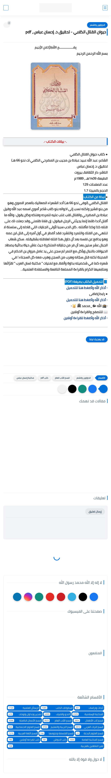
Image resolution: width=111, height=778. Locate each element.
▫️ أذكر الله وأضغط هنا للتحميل (87, 288)
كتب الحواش (54, 739)
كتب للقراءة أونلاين (24, 739)
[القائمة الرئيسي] (105, 7)
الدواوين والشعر (97, 25)
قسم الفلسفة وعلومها (56, 733)
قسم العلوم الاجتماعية (24, 727)
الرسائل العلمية (23, 707)
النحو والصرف (57, 714)
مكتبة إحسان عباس (25, 378)
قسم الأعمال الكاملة (24, 720)
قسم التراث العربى (89, 727)
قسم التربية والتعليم (57, 727)
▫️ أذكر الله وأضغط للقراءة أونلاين (86, 318)
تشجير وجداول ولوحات (25, 714)
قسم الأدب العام (62, 378)
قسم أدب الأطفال (88, 720)
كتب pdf (44, 378)
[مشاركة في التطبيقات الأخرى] (62, 389)
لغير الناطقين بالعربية (55, 746)
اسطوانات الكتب (57, 707)
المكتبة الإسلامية (87, 714)
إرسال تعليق (95, 511)
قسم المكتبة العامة (86, 739)
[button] (92, 389)
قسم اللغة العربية (22, 733)
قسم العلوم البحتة (89, 733)
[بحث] (5, 7)
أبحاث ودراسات (89, 707)
